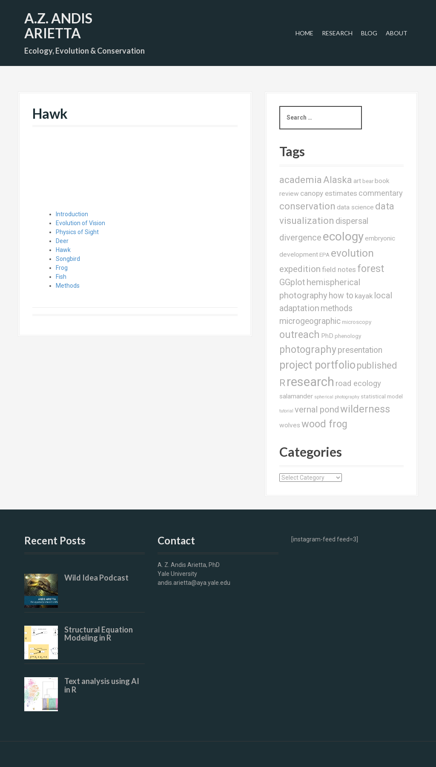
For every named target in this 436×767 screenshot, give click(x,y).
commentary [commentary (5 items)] (381, 193)
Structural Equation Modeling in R (98, 634)
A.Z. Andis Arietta (58, 25)
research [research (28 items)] (310, 382)
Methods (68, 285)
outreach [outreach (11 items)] (299, 335)
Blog (369, 33)
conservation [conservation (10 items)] (307, 206)
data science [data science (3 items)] (355, 207)
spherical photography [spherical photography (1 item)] (336, 397)
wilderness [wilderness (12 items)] (365, 409)
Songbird (68, 258)
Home (304, 33)
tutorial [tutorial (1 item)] (286, 411)
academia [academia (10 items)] (300, 180)
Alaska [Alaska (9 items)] (337, 180)
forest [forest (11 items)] (370, 269)
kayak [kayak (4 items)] (364, 296)
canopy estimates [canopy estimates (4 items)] (328, 193)
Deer (62, 241)
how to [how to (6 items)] (341, 296)
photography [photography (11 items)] (307, 349)
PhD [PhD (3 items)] (327, 336)
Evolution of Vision (80, 223)
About (396, 33)
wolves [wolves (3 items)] (289, 425)
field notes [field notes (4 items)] (339, 269)
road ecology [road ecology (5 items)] (358, 383)
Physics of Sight (77, 232)
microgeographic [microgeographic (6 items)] (310, 321)
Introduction (72, 214)
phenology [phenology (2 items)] (348, 335)
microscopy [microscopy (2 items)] (356, 321)
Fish (61, 276)
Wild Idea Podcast (96, 577)
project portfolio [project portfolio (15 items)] (317, 365)
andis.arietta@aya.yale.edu (194, 582)
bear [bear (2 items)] (367, 180)
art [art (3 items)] (357, 181)
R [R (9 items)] (282, 383)
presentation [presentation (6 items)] (360, 350)
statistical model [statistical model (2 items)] (382, 396)
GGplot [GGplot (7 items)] (292, 282)
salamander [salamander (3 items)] (296, 396)
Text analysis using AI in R (101, 685)
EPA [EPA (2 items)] (324, 254)
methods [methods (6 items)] (337, 308)
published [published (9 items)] (377, 365)
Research (337, 33)
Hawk (63, 249)
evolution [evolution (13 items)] (352, 253)
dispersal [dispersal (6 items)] (352, 221)
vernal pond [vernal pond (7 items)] (317, 409)
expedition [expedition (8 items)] (300, 268)
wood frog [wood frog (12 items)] (324, 424)
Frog (62, 267)
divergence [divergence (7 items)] (300, 237)
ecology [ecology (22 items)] (343, 236)
